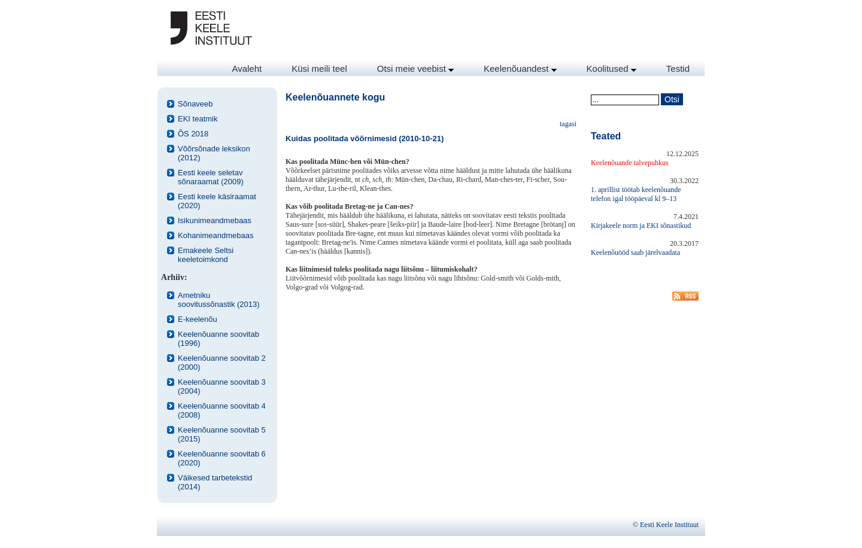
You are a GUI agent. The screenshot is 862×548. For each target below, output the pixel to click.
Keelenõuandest (520, 68)
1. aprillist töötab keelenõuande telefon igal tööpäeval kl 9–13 (636, 194)
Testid (678, 68)
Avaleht (247, 68)
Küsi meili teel (319, 68)
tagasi (568, 124)
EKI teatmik (197, 118)
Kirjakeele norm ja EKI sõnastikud (641, 225)
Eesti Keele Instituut (669, 524)
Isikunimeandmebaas (214, 220)
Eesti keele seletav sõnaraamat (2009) (211, 177)
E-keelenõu (197, 319)
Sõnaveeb (195, 103)
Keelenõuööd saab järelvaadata (635, 252)
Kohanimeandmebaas (215, 235)
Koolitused (611, 68)
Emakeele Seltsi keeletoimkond (205, 255)
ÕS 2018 (193, 133)
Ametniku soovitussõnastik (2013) (219, 300)
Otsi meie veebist (415, 68)
